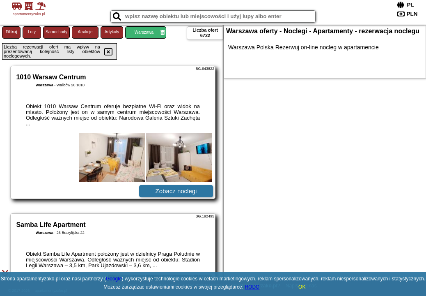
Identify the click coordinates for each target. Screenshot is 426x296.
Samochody (56, 32)
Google (114, 279)
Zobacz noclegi (176, 190)
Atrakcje (85, 32)
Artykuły (112, 32)
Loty (32, 32)
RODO (252, 287)
